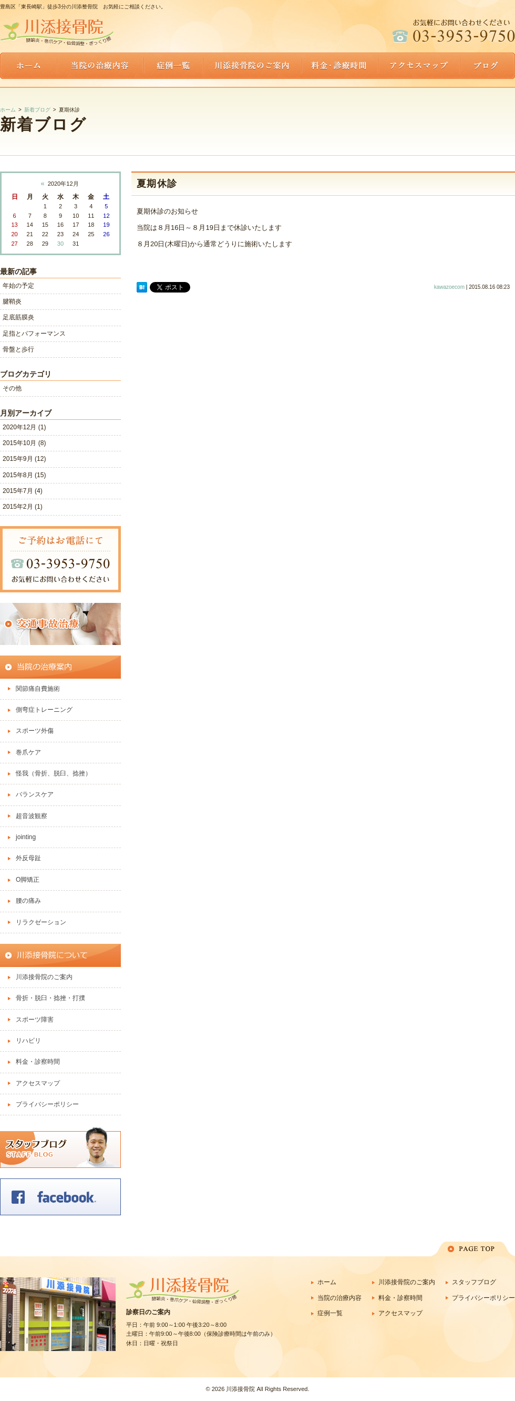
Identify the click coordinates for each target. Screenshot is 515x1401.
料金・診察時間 (38, 1061)
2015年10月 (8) (24, 443)
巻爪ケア (28, 752)
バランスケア (35, 794)
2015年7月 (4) (23, 491)
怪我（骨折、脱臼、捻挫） (53, 773)
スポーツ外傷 (35, 730)
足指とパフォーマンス (34, 333)
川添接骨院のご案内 (44, 977)
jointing (26, 837)
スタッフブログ (474, 1282)
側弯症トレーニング (44, 709)
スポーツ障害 (35, 1019)
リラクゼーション (41, 922)
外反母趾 (28, 858)
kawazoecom (449, 287)
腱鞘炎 (12, 301)
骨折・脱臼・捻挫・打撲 (50, 998)
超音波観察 (31, 816)
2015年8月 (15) (24, 475)
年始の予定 (18, 285)
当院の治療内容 (339, 1298)
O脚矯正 (27, 879)
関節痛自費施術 (38, 688)
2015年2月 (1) (23, 506)
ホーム (8, 110)
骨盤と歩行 (18, 349)
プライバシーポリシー (50, 1104)
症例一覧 (330, 1313)
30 (60, 243)
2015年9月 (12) (24, 458)
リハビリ (28, 1040)
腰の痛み (28, 900)
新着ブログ (37, 110)
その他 (12, 388)
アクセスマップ (38, 1083)
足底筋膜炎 (18, 317)
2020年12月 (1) (24, 427)
